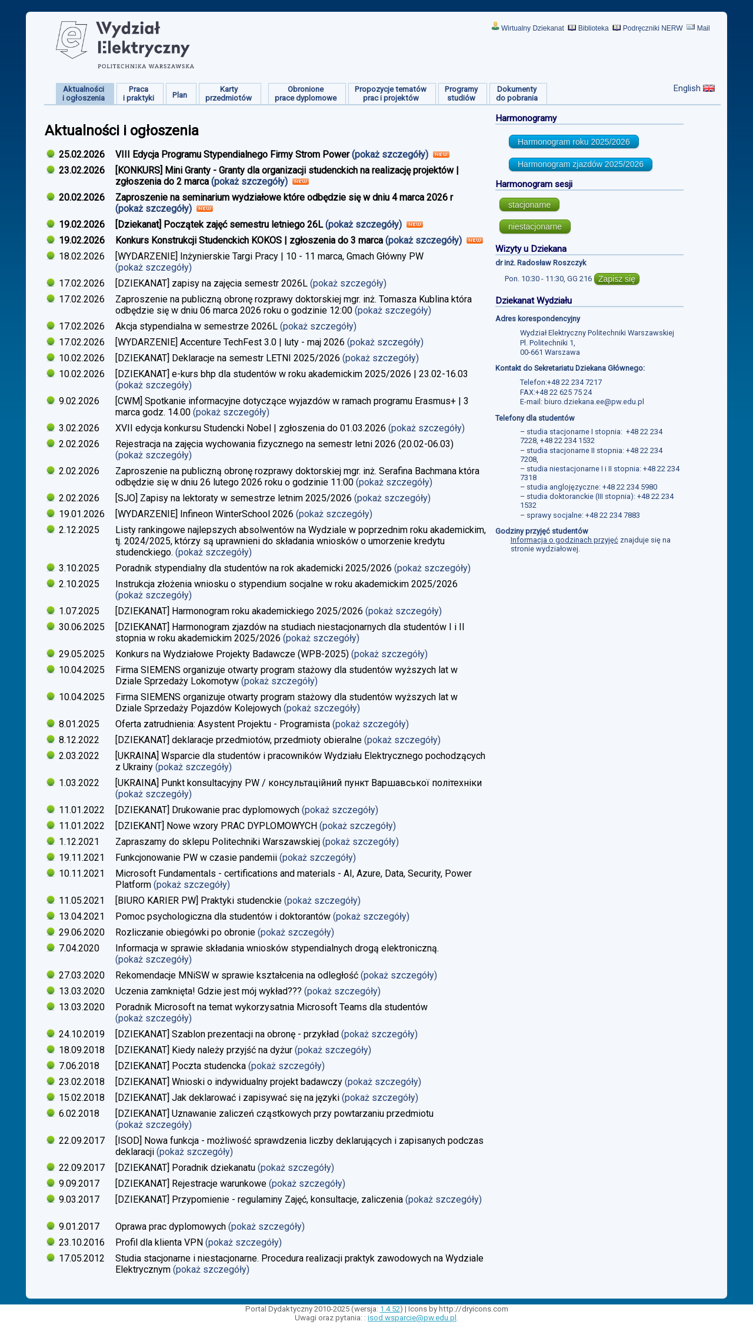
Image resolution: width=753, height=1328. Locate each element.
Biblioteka (593, 28)
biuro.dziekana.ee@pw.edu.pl (594, 401)
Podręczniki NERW (653, 28)
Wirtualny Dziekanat (532, 28)
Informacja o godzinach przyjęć (564, 539)
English (687, 88)
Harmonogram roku (574, 142)
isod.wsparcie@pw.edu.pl (412, 1317)
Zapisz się (616, 279)
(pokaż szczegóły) (391, 154)
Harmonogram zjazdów (581, 164)
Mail (703, 28)
